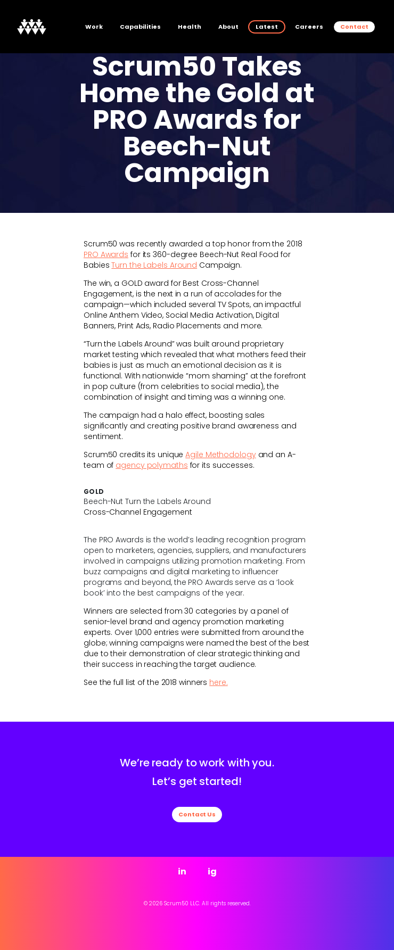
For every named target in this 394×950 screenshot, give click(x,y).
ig (212, 871)
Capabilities (140, 26)
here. (218, 682)
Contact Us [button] (197, 814)
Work (94, 26)
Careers (309, 26)
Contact (354, 26)
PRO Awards (106, 254)
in (182, 871)
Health (189, 26)
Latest (267, 26)
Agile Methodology (220, 454)
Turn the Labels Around (154, 265)
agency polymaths (151, 465)
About (228, 26)
